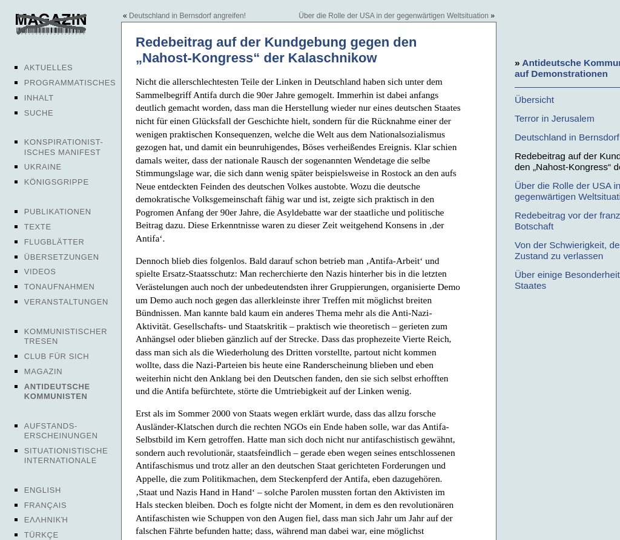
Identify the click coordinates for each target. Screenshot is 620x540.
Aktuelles (48, 67)
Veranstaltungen (66, 301)
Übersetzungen (61, 257)
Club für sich (57, 356)
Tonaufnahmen (59, 286)
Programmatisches (70, 82)
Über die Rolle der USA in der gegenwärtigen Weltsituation (393, 16)
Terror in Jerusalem (555, 118)
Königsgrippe (56, 181)
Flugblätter (54, 241)
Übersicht (534, 99)
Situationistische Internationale (66, 455)
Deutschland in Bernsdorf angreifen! (187, 16)
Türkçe (41, 534)
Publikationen (57, 211)
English (42, 490)
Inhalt (39, 97)
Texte (37, 226)
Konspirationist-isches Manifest (64, 146)
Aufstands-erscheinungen (61, 430)
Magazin (43, 371)
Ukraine (43, 166)
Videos (40, 271)
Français (45, 505)
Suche (38, 112)
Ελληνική (46, 519)
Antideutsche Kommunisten (57, 391)
